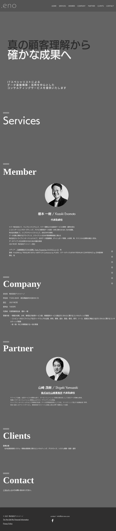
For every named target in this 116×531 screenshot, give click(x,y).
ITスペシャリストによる (23, 82)
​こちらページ (7, 490)
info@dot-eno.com (63, 516)
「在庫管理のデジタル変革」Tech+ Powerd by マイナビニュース (37, 249)
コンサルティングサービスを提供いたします (37, 88)
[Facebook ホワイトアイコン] (53, 521)
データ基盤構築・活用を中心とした (31, 85)
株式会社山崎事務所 (51, 392)
